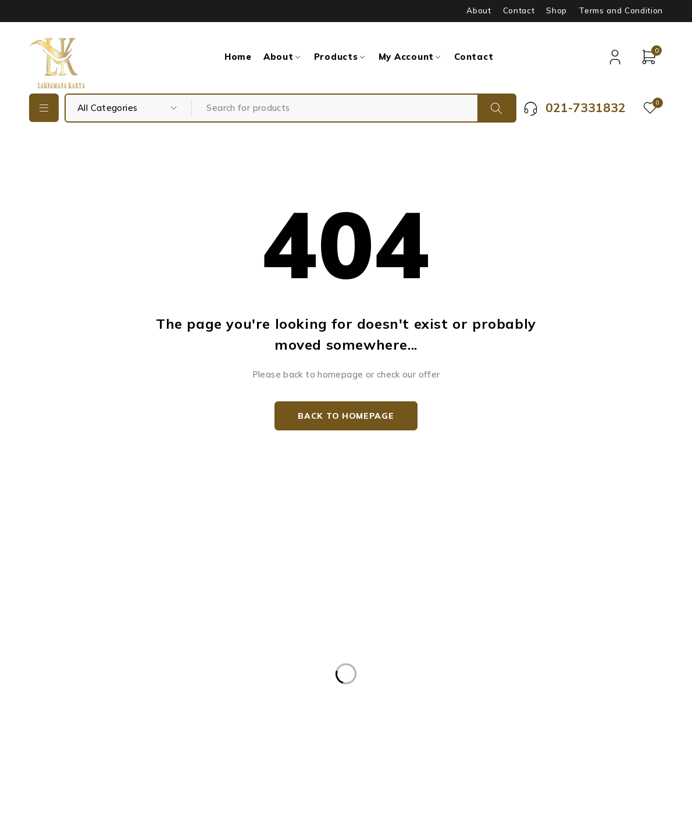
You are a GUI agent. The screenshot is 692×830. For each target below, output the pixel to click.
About (478, 10)
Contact (519, 10)
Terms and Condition (621, 10)
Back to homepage (346, 416)
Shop (556, 10)
